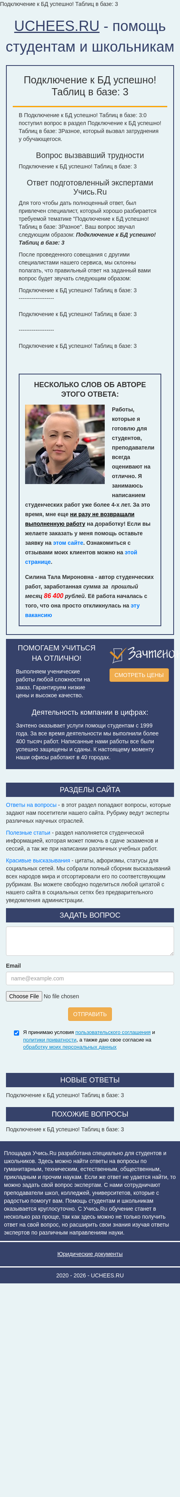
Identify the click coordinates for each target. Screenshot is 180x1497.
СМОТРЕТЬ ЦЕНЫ (139, 675)
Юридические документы (90, 1254)
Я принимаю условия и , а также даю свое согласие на (89, 1039)
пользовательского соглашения (113, 1032)
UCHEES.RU (57, 26)
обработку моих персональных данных (70, 1047)
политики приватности (49, 1040)
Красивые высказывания (38, 860)
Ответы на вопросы (31, 805)
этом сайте (68, 543)
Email (13, 966)
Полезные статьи (28, 833)
